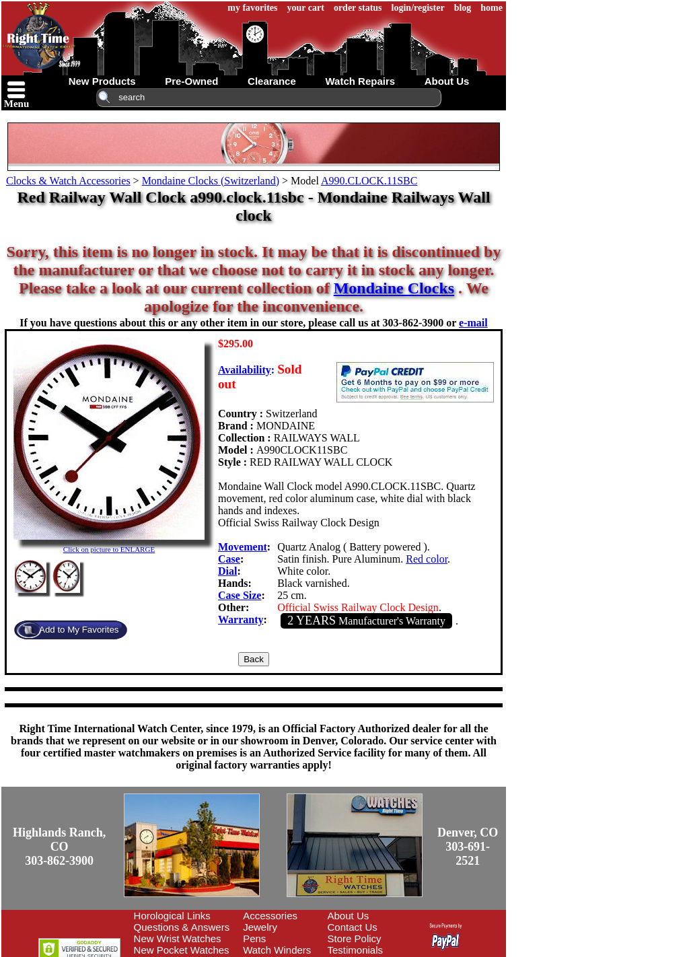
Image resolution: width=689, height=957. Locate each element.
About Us (348, 915)
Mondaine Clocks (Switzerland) (210, 180)
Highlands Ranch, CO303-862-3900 (59, 846)
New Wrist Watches (177, 938)
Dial (227, 571)
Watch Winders (277, 950)
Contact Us (352, 927)
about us (447, 81)
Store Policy (355, 938)
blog (463, 8)
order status (358, 8)
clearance (272, 81)
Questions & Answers (182, 927)
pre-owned (191, 81)
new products (102, 81)
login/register (418, 8)
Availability (244, 370)
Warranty (241, 619)
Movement (242, 547)
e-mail (473, 322)
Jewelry (260, 927)
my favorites (252, 8)
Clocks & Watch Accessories (68, 180)
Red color (426, 559)
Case (229, 559)
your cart (305, 8)
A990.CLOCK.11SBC (369, 180)
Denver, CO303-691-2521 (467, 846)
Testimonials (356, 950)
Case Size (239, 595)
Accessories (270, 915)
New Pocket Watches (181, 950)
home (491, 8)
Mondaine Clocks (394, 288)
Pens (254, 938)
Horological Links (172, 915)
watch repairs (360, 81)
